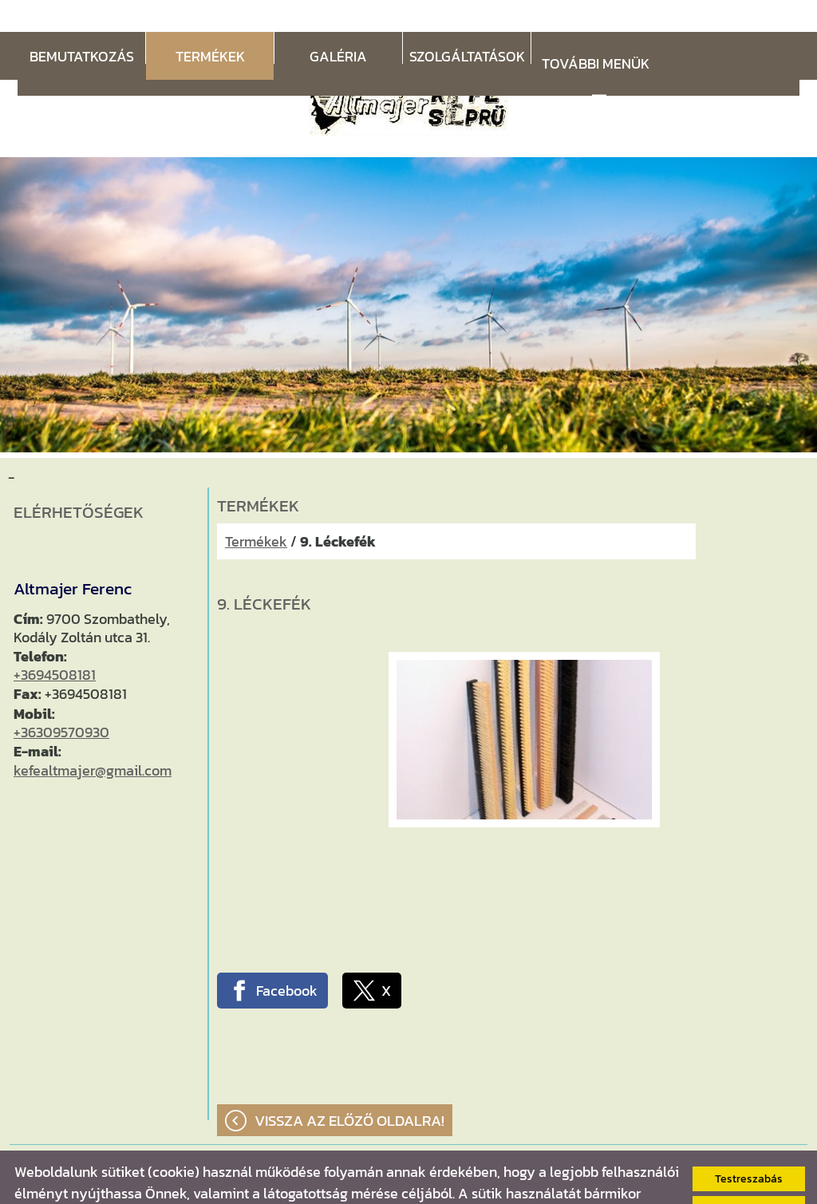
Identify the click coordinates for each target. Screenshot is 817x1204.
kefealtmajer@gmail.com (93, 738)
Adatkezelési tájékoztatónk (420, 1183)
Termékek (256, 509)
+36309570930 (61, 700)
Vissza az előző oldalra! (349, 1088)
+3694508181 (55, 642)
